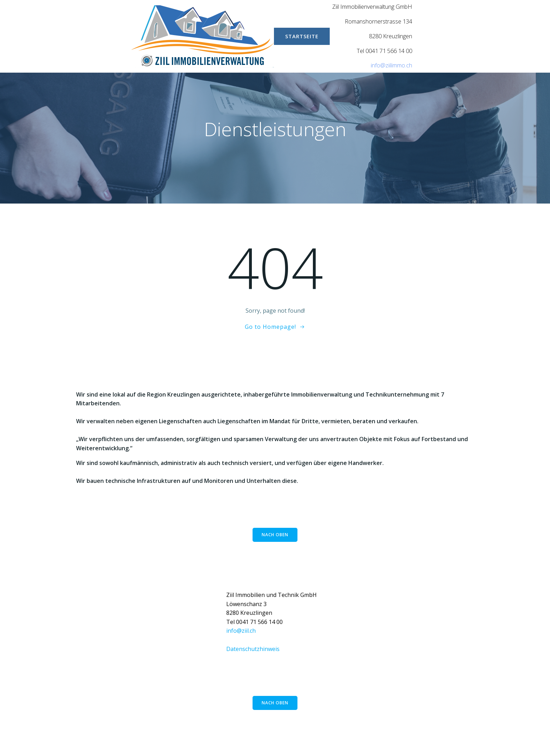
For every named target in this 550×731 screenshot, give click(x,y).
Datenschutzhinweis (253, 649)
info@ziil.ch (241, 630)
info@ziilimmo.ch (391, 65)
